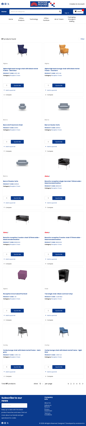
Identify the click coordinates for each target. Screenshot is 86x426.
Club (46, 289)
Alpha (5, 63)
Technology (34, 19)
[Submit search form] (60, 12)
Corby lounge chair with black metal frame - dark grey (22, 351)
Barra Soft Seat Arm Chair (13, 125)
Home (3, 12)
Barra (5, 120)
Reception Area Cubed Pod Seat (15, 294)
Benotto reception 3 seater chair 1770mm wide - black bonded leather (63, 238)
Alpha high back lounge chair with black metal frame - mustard (62, 69)
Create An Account (77, 4)
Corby (5, 345)
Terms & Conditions (48, 414)
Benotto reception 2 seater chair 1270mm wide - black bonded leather (21, 238)
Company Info (48, 398)
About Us (47, 403)
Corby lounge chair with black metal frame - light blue (63, 351)
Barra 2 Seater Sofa (52, 125)
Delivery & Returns (47, 406)
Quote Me (17, 85)
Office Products (21, 19)
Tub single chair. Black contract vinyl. (59, 294)
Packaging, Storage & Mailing (72, 19)
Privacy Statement (48, 410)
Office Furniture (46, 19)
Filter (83, 39)
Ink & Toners (59, 19)
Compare (7, 95)
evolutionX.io (80, 423)
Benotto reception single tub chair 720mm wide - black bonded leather (63, 182)
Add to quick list (9, 90)
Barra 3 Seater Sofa (10, 181)
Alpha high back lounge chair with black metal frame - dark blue (20, 69)
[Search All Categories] (35, 11)
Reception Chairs (15, 75)
